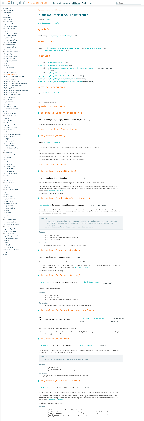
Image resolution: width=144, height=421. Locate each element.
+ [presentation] (1, 8)
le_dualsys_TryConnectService (58, 65)
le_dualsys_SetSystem (55, 79)
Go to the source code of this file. (48, 23)
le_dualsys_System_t (52, 48)
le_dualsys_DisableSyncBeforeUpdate (60, 76)
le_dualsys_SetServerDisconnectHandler (61, 68)
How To (91, 3)
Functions (59, 10)
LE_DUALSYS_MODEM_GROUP (70, 48)
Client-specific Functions (55, 190)
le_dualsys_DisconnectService (57, 73)
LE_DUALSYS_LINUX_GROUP (54, 50)
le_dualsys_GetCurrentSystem (58, 82)
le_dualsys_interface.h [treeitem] (10, 74)
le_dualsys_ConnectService (56, 62)
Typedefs (41, 10)
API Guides (76, 3)
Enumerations (50, 10)
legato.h (49, 20)
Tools (84, 3)
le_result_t (41, 65)
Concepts (66, 3)
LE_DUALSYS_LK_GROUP (93, 48)
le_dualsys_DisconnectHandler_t (61, 36)
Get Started (57, 3)
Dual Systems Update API (51, 93)
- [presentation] (1, 12)
